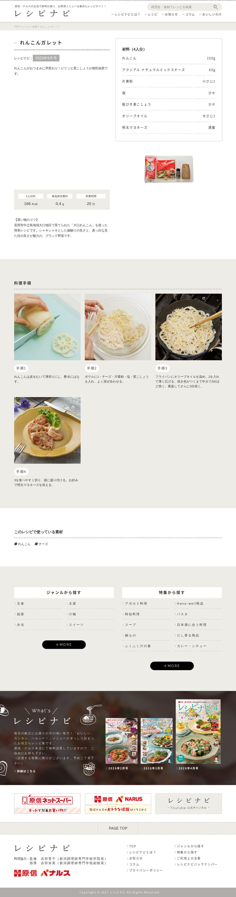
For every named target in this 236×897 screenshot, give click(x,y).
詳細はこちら (26, 771)
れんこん (22, 544)
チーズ (41, 544)
